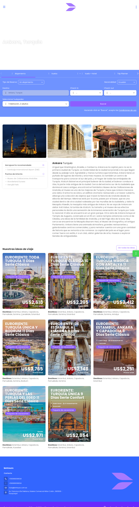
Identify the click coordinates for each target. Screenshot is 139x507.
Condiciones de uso (127, 110)
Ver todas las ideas (126, 247)
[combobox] (125, 82)
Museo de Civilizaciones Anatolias (21, 178)
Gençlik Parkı (12, 185)
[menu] (136, 7)
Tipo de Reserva (10, 82)
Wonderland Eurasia (15, 181)
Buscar (103, 104)
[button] (1, 73)
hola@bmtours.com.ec (18, 488)
